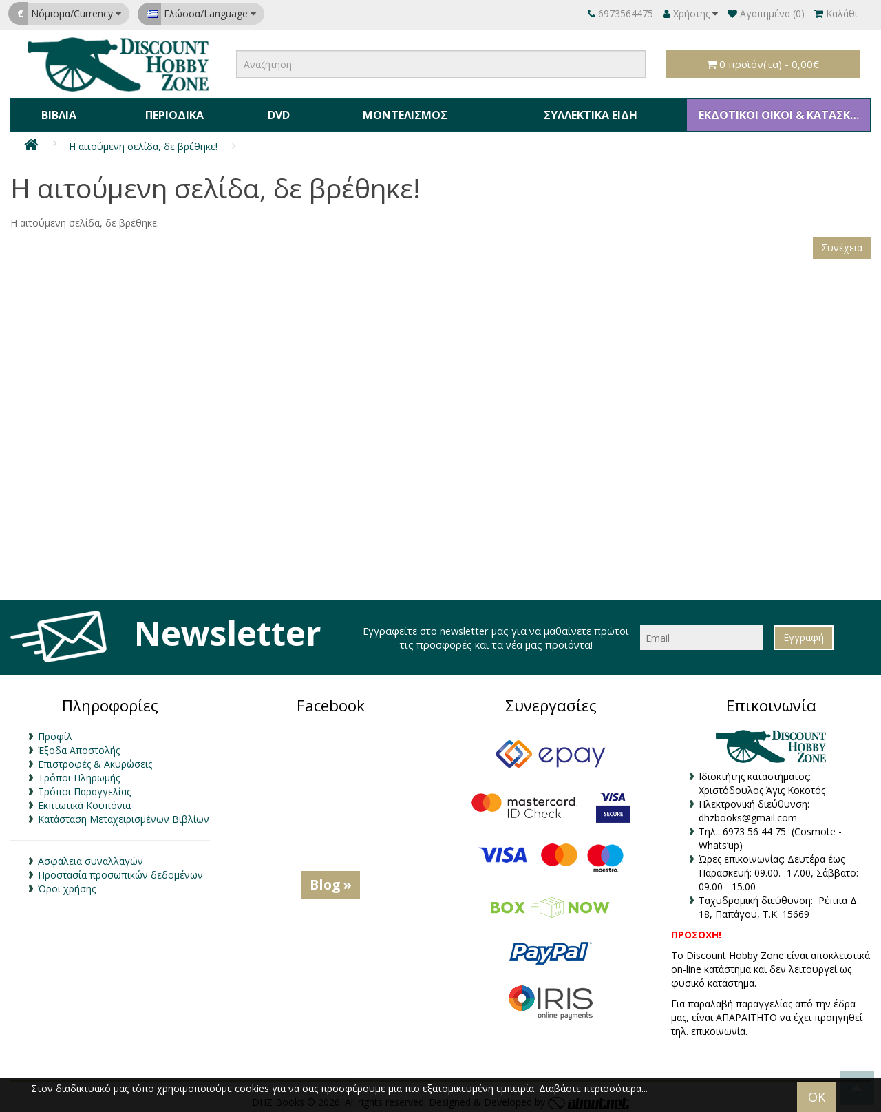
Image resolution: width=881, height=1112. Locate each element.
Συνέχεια (841, 243)
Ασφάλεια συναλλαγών (90, 856)
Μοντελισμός (401, 112)
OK (816, 1097)
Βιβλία (58, 112)
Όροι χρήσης (67, 884)
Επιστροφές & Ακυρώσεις (95, 759)
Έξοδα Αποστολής (79, 746)
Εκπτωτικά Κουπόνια (84, 801)
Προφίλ (55, 732)
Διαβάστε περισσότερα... (593, 1088)
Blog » (331, 880)
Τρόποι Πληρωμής (79, 773)
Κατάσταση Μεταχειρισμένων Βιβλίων (123, 814)
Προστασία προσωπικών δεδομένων (120, 870)
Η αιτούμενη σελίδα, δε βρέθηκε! (143, 142)
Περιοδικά (172, 112)
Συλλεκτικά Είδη (587, 112)
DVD (275, 112)
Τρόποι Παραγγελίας (84, 787)
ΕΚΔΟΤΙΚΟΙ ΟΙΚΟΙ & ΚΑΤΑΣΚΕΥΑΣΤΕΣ (782, 112)
